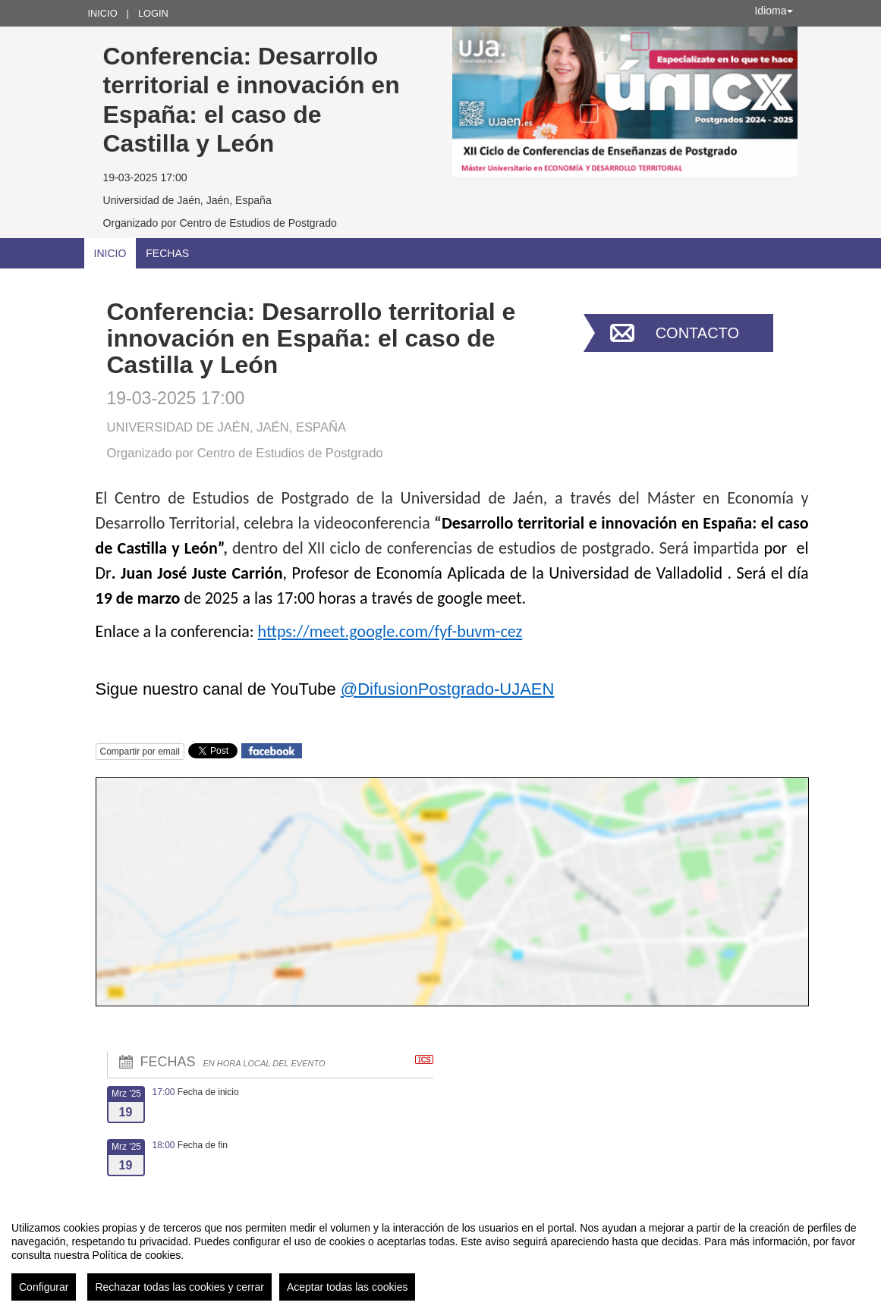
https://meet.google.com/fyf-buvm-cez (390, 631)
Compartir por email (140, 751)
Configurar (43, 1287)
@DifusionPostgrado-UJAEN (448, 689)
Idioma (773, 11)
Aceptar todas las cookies (347, 1287)
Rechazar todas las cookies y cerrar (179, 1287)
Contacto (697, 333)
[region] (440, 1255)
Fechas (167, 253)
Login (153, 13)
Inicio (103, 13)
